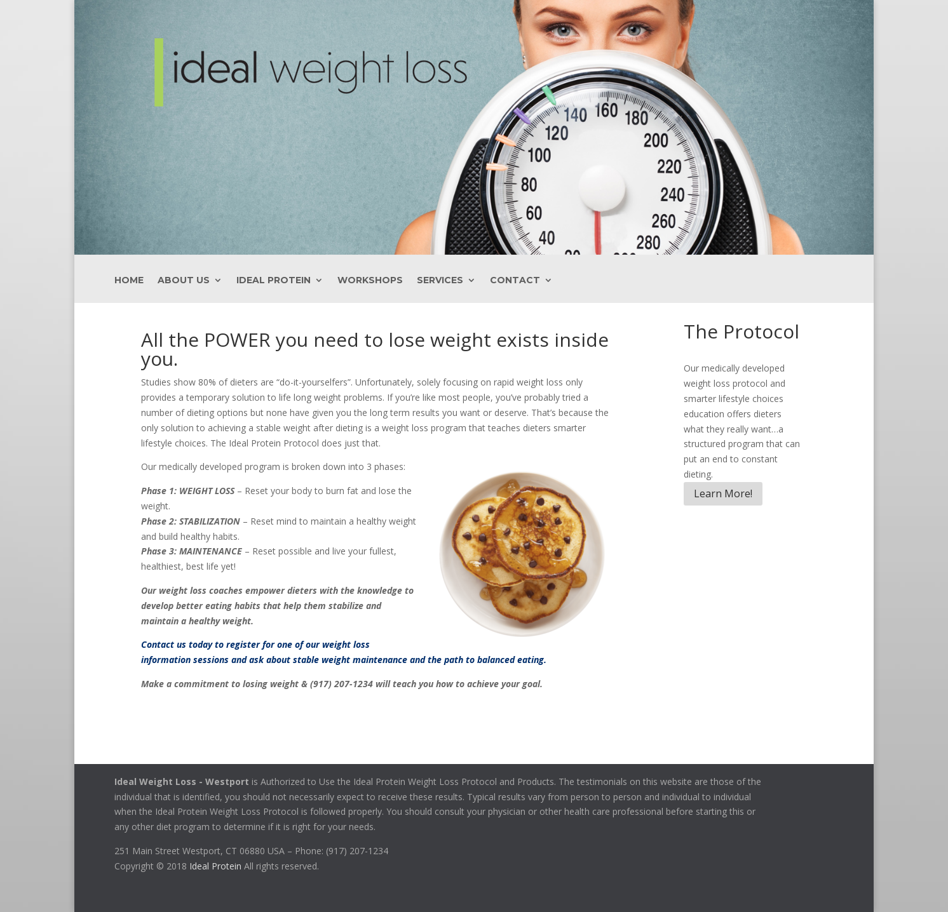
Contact (515, 281)
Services (440, 281)
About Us (184, 281)
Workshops (370, 281)
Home (129, 281)
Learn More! (723, 493)
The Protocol (741, 331)
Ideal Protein (273, 281)
